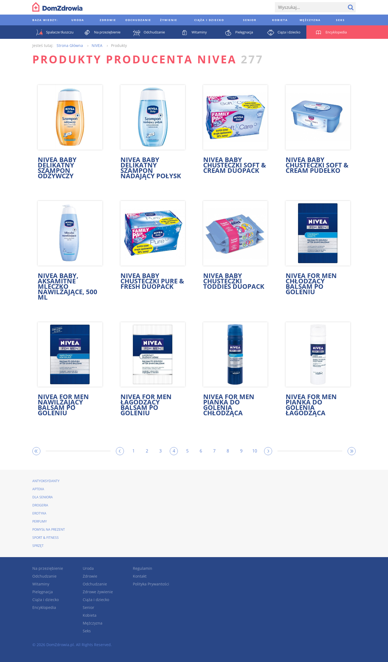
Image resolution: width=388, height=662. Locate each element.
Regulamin (142, 568)
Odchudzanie (44, 576)
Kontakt (140, 576)
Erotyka (39, 513)
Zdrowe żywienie (98, 591)
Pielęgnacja (42, 591)
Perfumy (39, 521)
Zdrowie (90, 576)
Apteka (38, 489)
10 (254, 451)
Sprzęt (38, 545)
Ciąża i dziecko (45, 599)
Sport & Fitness (45, 537)
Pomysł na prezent (48, 529)
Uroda (88, 568)
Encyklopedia (44, 607)
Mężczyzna (92, 623)
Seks (87, 630)
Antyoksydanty (46, 481)
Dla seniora (42, 497)
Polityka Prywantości (151, 583)
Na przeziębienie (47, 568)
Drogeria (40, 505)
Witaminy (40, 583)
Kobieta (89, 615)
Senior (88, 607)
